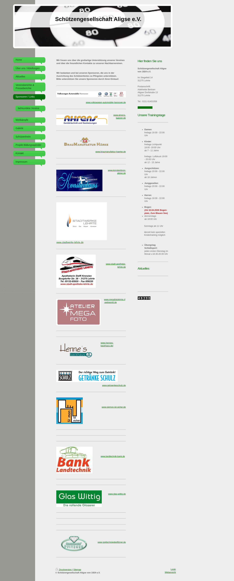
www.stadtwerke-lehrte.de (69, 242)
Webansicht (170, 572)
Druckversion (63, 569)
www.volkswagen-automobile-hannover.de (106, 102)
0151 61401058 (145, 107)
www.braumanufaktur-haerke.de (110, 152)
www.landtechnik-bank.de (113, 456)
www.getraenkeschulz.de (114, 385)
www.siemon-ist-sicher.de (114, 407)
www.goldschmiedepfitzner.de (112, 542)
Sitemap (77, 569)
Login (173, 569)
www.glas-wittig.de (117, 494)
